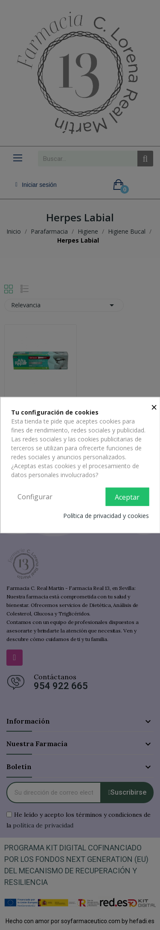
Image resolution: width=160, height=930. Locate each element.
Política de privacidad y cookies (106, 516)
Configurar (34, 496)
